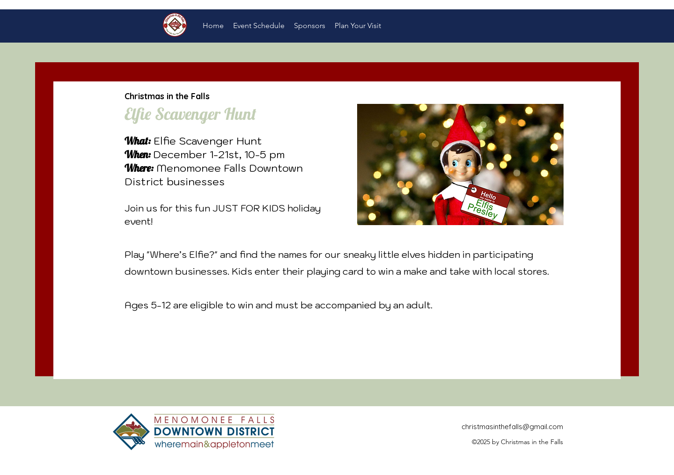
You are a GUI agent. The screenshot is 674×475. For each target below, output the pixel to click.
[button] (258, 26)
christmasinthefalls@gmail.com (512, 426)
